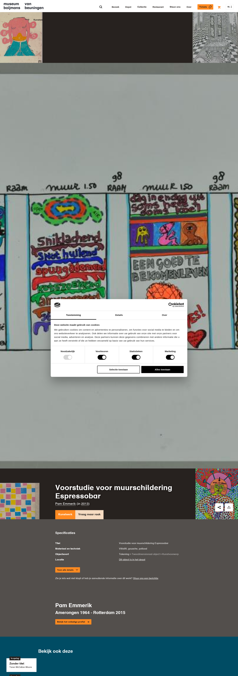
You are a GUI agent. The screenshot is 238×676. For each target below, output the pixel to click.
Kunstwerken (40, 20)
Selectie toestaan (118, 369)
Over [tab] (164, 315)
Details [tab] (119, 315)
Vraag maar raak (89, 469)
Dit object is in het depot (132, 514)
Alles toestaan (162, 369)
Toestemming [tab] (73, 315)
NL (230, 7)
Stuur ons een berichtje (145, 533)
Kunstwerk (65, 469)
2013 (84, 458)
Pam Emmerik (65, 458)
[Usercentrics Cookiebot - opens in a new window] (170, 305)
